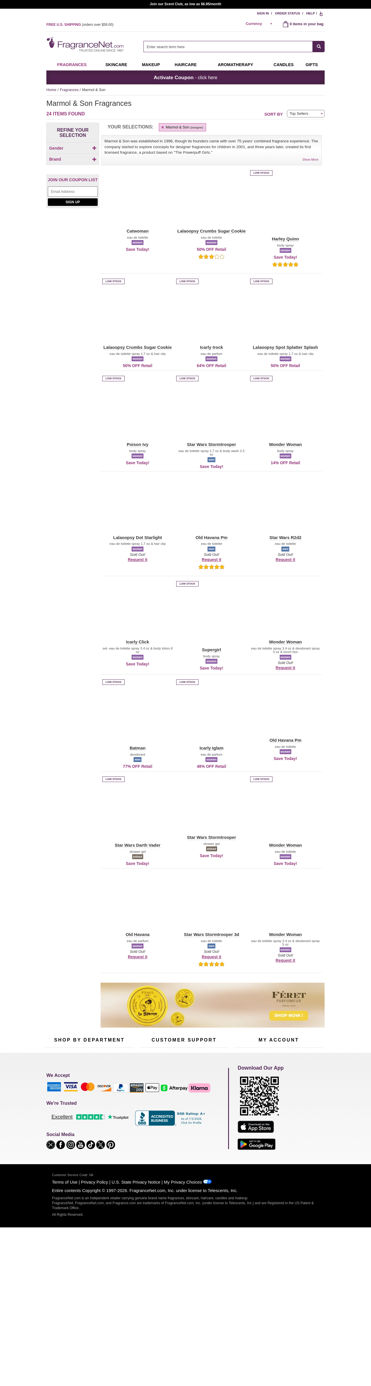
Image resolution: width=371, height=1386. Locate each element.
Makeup (151, 64)
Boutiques (53, 1140)
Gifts (311, 64)
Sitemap (208, 1113)
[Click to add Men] (73, 164)
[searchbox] (228, 46)
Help (310, 13)
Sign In (263, 13)
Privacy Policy (94, 1299)
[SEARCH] (319, 46)
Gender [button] (73, 148)
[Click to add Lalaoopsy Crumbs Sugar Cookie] (71, 310)
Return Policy (183, 1099)
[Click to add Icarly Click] (71, 281)
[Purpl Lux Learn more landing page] (278, 1126)
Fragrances (72, 64)
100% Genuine (184, 1137)
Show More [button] (311, 159)
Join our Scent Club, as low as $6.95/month (185, 4)
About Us (147, 1117)
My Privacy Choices (183, 1299)
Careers (208, 1137)
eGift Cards (149, 1126)
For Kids (114, 1099)
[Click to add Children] (73, 158)
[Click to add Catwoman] (71, 252)
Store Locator (183, 1146)
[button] (55, 203)
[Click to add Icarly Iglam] (71, 287)
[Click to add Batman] (71, 238)
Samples (84, 1108)
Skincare (116, 64)
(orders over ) (79, 25)
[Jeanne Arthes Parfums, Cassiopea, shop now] (72, 418)
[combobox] (234, 46)
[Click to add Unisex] (73, 170)
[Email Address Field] (73, 340)
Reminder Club (278, 1108)
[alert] (260, 24)
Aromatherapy (88, 1126)
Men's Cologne (57, 1122)
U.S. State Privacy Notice (136, 1299)
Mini (110, 1135)
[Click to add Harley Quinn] (71, 266)
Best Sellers (87, 1135)
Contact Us (149, 1108)
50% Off (83, 1099)
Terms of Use (64, 1299)
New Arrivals (117, 1126)
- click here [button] (185, 77)
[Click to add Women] (73, 176)
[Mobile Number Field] (216, 1060)
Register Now (245, 1108)
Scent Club (86, 1153)
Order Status (287, 13)
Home (51, 90)
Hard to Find (117, 1144)
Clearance (85, 1144)
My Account (243, 1099)
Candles (114, 1117)
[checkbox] (73, 158)
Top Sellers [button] (299, 113)
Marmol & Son (182, 127)
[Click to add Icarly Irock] (71, 293)
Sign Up (73, 351)
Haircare (186, 64)
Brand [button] (73, 187)
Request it (137, 559)
